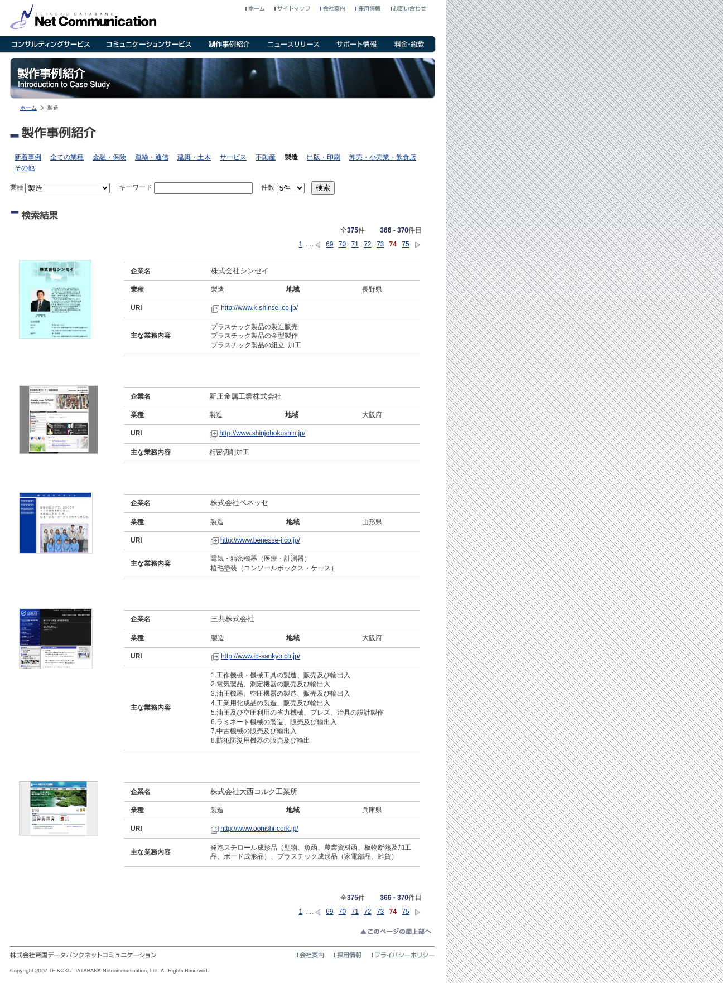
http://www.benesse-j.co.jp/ (260, 540)
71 (354, 244)
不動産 (266, 157)
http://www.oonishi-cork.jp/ (259, 828)
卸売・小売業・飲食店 (382, 157)
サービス (233, 157)
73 (380, 244)
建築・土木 (194, 157)
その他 (25, 168)
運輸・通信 (151, 157)
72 (367, 244)
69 (329, 244)
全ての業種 (67, 157)
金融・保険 (109, 157)
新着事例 (28, 157)
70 (342, 244)
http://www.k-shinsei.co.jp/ (259, 308)
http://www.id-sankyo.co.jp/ (260, 656)
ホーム (28, 108)
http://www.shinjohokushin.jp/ (262, 433)
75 (405, 244)
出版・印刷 (323, 157)
